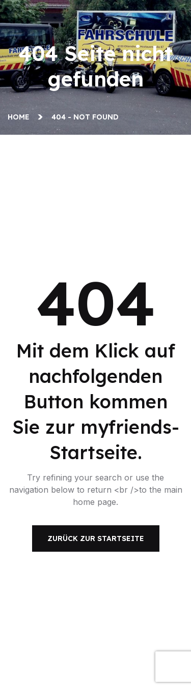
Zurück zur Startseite (95, 538)
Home (21, 117)
